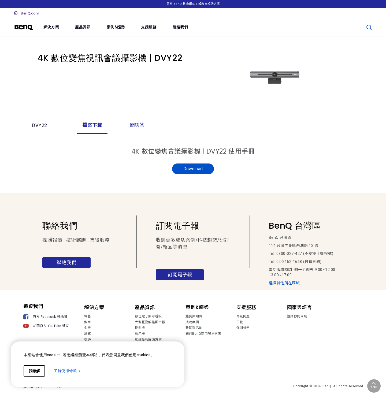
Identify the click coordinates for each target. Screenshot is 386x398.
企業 (87, 328)
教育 (87, 322)
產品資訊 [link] (83, 27)
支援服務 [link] (149, 27)
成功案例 (192, 322)
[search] (369, 27)
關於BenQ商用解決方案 (203, 334)
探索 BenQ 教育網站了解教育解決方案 (193, 4)
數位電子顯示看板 (148, 316)
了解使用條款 (67, 371)
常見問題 (243, 316)
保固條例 (243, 328)
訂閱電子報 (180, 274)
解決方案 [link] (51, 27)
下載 (239, 322)
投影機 (140, 328)
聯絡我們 (66, 262)
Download (193, 168)
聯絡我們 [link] (180, 27)
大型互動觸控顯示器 (150, 322)
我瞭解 (34, 371)
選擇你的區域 (297, 316)
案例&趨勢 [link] (116, 27)
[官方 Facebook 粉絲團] (46, 317)
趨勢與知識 (193, 316)
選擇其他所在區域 (284, 283)
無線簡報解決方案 (148, 339)
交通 (87, 339)
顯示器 (140, 334)
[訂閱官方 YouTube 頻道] (46, 326)
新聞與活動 (193, 328)
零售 (87, 316)
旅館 (87, 334)
